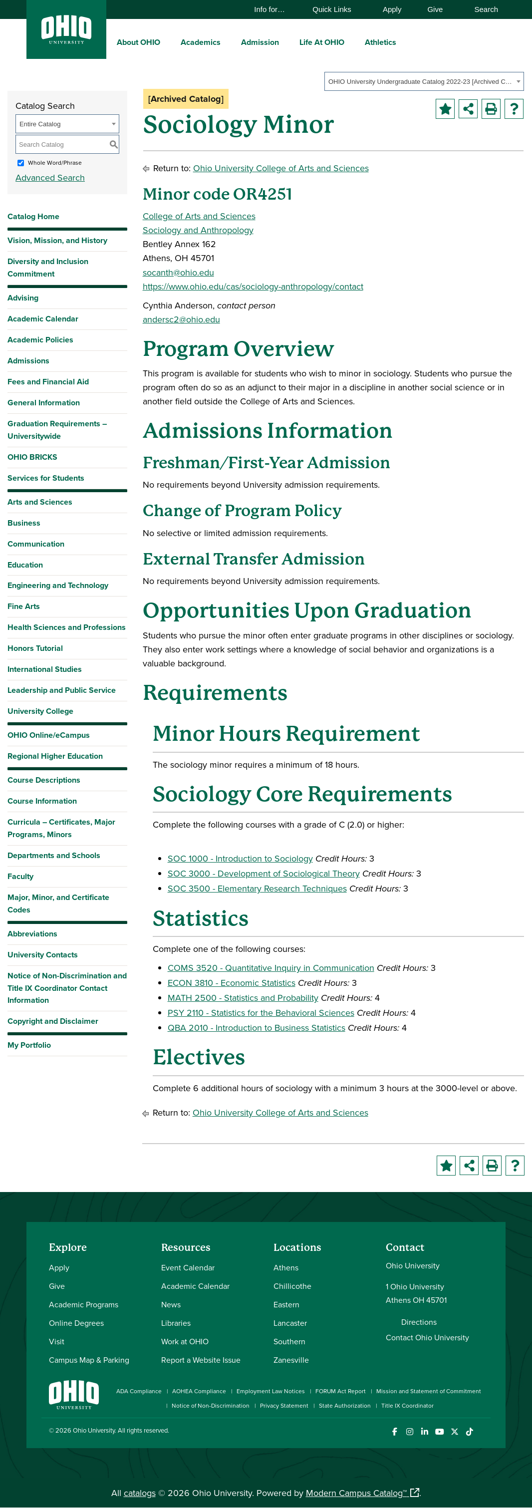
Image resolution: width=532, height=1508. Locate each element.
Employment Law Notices (271, 1391)
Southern (289, 1341)
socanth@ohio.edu (178, 272)
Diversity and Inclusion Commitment (47, 268)
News (171, 1304)
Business (23, 523)
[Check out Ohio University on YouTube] (439, 1432)
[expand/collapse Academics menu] (228, 41)
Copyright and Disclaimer (52, 1021)
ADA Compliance (139, 1391)
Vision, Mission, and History (57, 240)
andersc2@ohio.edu (181, 319)
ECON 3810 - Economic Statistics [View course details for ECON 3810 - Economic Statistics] (231, 982)
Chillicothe (292, 1285)
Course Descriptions (43, 780)
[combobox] (424, 81)
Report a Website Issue (201, 1359)
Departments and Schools (53, 855)
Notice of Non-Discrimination (211, 1405)
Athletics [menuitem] (380, 42)
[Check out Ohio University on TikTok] (469, 1432)
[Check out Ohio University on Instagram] (409, 1432)
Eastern (286, 1304)
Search (481, 9)
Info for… (274, 9)
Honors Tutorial (35, 648)
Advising (22, 297)
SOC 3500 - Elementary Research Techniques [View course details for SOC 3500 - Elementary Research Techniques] (257, 888)
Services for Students (45, 478)
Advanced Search (50, 177)
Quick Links (336, 9)
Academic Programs (83, 1304)
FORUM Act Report (340, 1391)
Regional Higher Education (55, 756)
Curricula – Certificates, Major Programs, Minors (61, 828)
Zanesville (291, 1359)
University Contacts (42, 954)
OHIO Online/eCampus (48, 735)
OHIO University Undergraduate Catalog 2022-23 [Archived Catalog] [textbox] (421, 81)
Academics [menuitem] (201, 42)
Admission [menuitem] (260, 42)
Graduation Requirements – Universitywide (57, 430)
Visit (56, 1341)
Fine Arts (23, 606)
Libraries (176, 1322)
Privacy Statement (284, 1405)
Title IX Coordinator (407, 1405)
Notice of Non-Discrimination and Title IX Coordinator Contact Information (67, 988)
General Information (43, 402)
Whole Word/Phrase (55, 162)
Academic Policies (40, 339)
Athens (285, 1267)
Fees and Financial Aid (48, 381)
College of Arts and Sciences (199, 216)
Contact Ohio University (427, 1337)
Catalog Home (33, 216)
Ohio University (94, 1430)
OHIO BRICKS (32, 457)
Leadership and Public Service (61, 690)
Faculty (20, 876)
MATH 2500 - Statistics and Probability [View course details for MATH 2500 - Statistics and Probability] (243, 997)
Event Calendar (188, 1267)
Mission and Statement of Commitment (428, 1391)
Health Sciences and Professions (66, 627)
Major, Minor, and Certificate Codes (58, 903)
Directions (419, 1321)
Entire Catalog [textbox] (39, 124)
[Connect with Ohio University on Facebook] (394, 1432)
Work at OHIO (185, 1341)
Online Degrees (76, 1322)
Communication (35, 544)
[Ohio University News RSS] (484, 1432)
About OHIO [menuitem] (138, 42)
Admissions (28, 360)
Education (25, 565)
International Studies (44, 669)
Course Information (42, 801)
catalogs (140, 1493)
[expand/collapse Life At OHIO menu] (351, 41)
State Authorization (345, 1405)
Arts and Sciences (39, 502)
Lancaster (290, 1322)
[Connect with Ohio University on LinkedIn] (424, 1432)
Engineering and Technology (57, 585)
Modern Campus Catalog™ (356, 1493)
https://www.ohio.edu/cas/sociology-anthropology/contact (253, 286)
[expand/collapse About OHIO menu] (167, 41)
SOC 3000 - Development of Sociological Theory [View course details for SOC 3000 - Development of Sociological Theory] (264, 873)
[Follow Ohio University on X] (454, 1432)
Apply (392, 9)
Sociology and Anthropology (198, 230)
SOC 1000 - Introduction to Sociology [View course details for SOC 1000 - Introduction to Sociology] (240, 858)
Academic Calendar (42, 318)
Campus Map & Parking (89, 1359)
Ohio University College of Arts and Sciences (281, 168)
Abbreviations (32, 933)
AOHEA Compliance (199, 1391)
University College (40, 711)
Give (435, 9)
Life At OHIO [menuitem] (321, 42)
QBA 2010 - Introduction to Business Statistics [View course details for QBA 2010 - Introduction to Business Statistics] (256, 1027)
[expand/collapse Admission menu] (286, 41)
